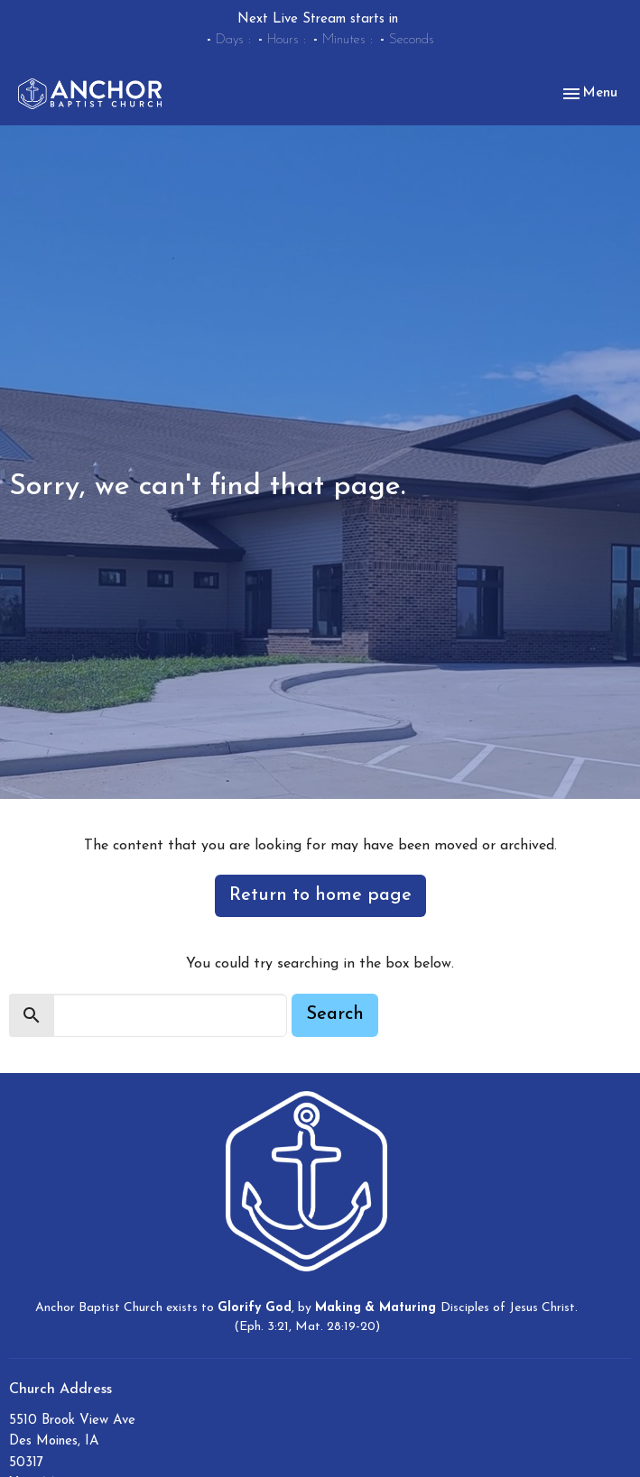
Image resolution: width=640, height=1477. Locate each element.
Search (335, 1014)
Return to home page (320, 895)
